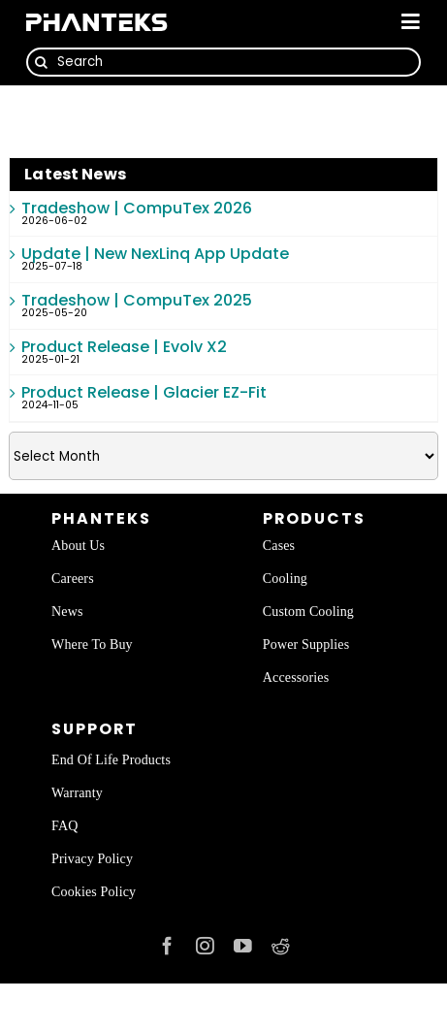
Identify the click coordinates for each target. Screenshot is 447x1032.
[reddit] (280, 946)
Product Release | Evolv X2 (124, 347)
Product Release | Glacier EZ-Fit (144, 392)
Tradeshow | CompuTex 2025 (136, 300)
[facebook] (167, 946)
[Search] (223, 62)
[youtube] (243, 946)
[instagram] (205, 946)
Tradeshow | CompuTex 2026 (136, 208)
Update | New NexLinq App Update (155, 253)
